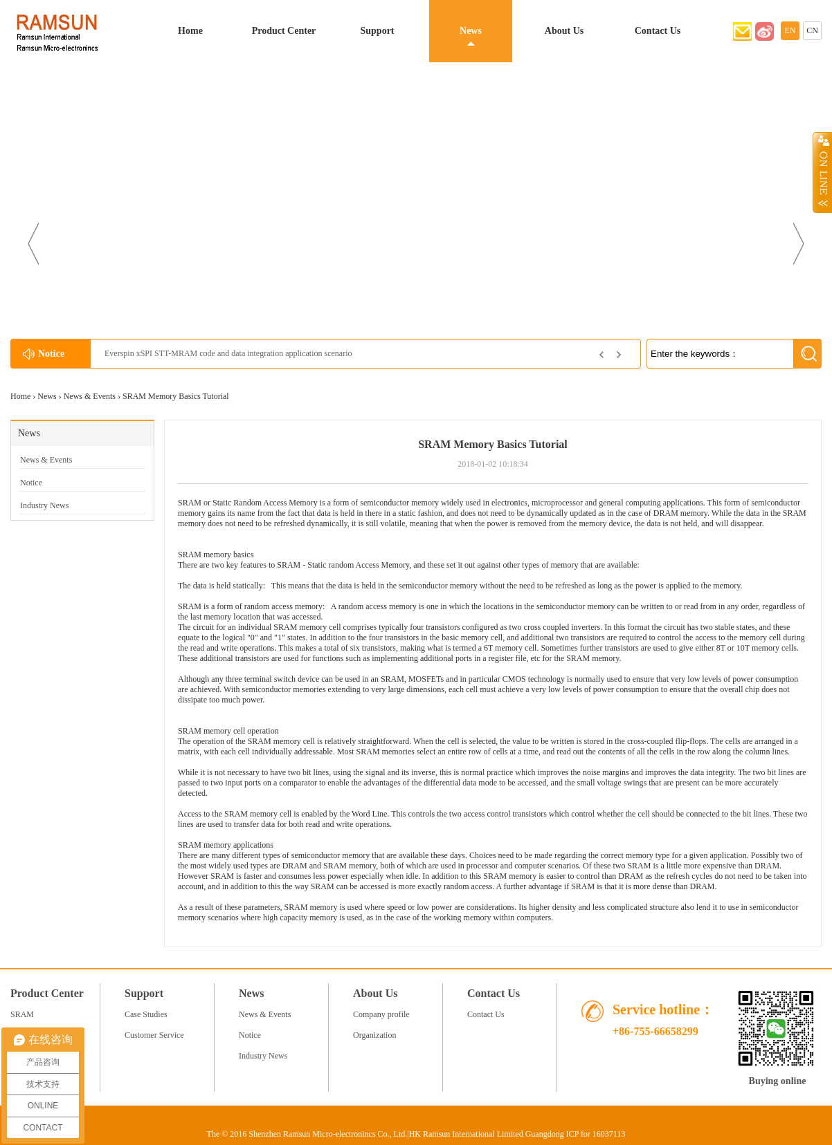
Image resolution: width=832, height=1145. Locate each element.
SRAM (189, 554)
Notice (31, 482)
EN (790, 30)
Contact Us (658, 31)
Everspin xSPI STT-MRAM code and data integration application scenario (228, 353)
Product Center (284, 31)
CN (812, 30)
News (471, 31)
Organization (374, 1035)
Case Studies (146, 1014)
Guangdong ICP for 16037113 (575, 1134)
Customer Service (154, 1035)
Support (377, 31)
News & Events (90, 396)
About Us (564, 31)
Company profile (381, 1014)
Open (822, 172)
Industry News (44, 505)
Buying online (777, 1081)
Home (190, 31)
